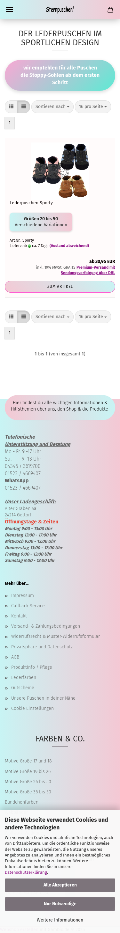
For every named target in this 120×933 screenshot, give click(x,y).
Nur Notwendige (60, 904)
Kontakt (19, 616)
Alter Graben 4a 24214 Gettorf (30, 508)
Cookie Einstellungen (32, 708)
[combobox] (52, 106)
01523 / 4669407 (23, 473)
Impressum (22, 595)
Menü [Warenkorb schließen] (9, 9)
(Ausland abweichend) (69, 246)
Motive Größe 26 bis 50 (28, 781)
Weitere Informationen (60, 920)
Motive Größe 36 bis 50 (28, 792)
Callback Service (28, 606)
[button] (11, 106)
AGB (15, 657)
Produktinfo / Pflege (31, 667)
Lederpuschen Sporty (31, 203)
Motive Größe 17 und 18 (28, 761)
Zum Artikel (60, 286)
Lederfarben (23, 677)
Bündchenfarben (21, 802)
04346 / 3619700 (23, 466)
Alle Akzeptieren (60, 885)
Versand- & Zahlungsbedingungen (45, 626)
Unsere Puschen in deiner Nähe (43, 698)
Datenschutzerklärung (26, 872)
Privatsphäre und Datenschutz (42, 647)
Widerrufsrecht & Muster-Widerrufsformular (55, 636)
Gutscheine (22, 687)
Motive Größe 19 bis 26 (28, 771)
